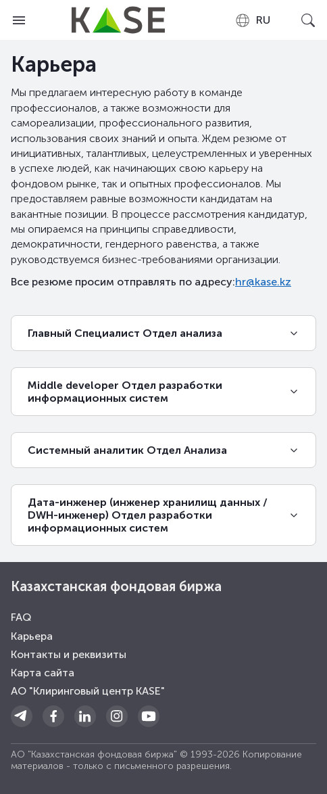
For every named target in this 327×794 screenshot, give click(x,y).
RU (252, 20)
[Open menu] (18, 20)
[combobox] (252, 20)
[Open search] (308, 20)
